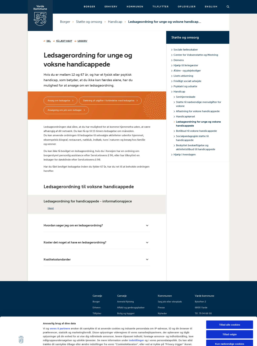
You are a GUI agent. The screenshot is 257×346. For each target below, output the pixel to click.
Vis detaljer (170, 339)
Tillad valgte (230, 307)
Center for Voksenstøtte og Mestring (194, 54)
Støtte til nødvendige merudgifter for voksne (197, 104)
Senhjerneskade (184, 96)
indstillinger (136, 313)
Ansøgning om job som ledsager (65, 110)
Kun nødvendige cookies (229, 317)
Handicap (115, 22)
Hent (49, 208)
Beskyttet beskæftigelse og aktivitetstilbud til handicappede (194, 147)
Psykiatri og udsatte (184, 86)
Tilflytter (161, 6)
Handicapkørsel (184, 116)
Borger (89, 6)
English (211, 6)
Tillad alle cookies (229, 298)
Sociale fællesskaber (184, 49)
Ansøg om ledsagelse (59, 100)
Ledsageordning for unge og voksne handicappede (165, 22)
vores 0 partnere (60, 301)
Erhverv (111, 6)
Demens (177, 60)
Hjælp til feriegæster (184, 65)
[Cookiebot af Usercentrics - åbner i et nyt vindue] (21, 339)
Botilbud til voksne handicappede (195, 130)
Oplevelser (187, 6)
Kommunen (135, 6)
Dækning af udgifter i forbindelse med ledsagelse (109, 100)
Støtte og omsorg (89, 22)
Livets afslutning (182, 75)
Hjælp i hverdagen (183, 154)
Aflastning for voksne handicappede (197, 111)
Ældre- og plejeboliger (186, 70)
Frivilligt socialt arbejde (186, 81)
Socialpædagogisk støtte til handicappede (191, 138)
